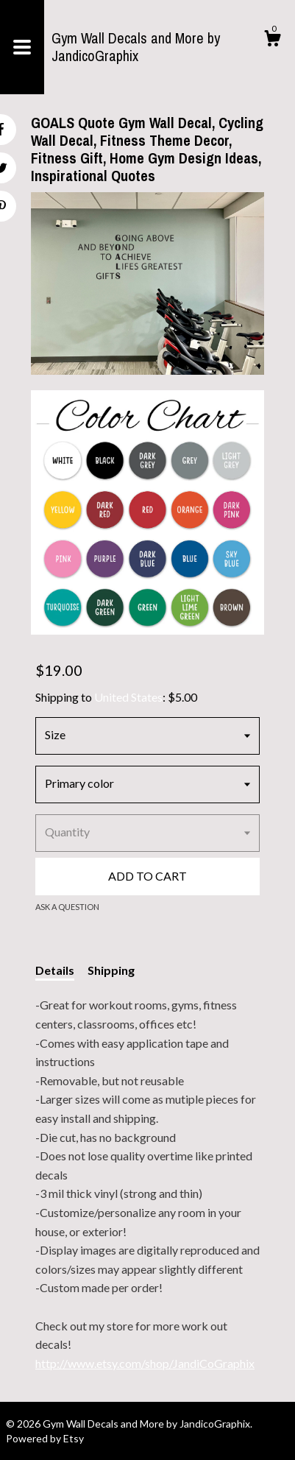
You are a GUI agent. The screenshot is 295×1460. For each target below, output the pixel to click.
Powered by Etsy (45, 1438)
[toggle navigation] (22, 47)
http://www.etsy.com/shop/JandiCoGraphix (145, 1363)
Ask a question (67, 906)
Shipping (111, 970)
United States (128, 697)
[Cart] (272, 40)
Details (54, 970)
